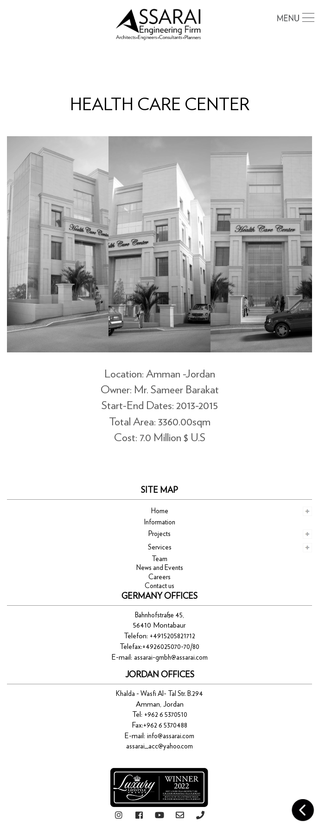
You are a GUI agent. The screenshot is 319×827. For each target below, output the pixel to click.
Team (159, 559)
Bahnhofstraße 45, (159, 615)
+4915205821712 (172, 636)
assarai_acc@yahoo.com (159, 746)
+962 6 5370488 (165, 725)
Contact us (159, 585)
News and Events (159, 567)
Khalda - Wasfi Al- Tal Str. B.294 (159, 693)
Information (159, 522)
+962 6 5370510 (165, 714)
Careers (159, 577)
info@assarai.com (170, 736)
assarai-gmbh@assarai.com (171, 657)
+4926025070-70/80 (170, 646)
